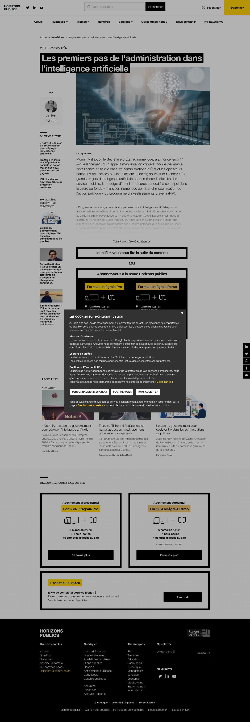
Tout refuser (122, 391)
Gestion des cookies (90, 405)
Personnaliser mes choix (89, 391)
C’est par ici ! (165, 381)
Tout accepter (148, 391)
